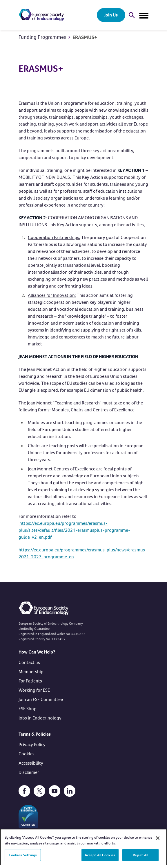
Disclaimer (29, 772)
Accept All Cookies (100, 856)
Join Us (111, 15)
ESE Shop (28, 709)
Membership (31, 672)
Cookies (27, 754)
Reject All (140, 856)
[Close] (157, 839)
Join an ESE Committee (41, 699)
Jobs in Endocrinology (40, 718)
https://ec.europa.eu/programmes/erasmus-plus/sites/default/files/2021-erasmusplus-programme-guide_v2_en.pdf (74, 530)
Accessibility (31, 763)
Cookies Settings (23, 856)
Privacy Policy (32, 744)
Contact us (29, 662)
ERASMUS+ (84, 37)
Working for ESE (34, 690)
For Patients (30, 681)
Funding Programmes (42, 37)
